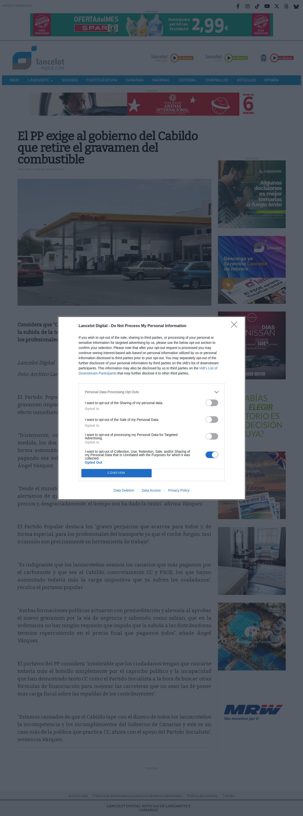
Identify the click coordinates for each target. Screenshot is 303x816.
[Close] (235, 326)
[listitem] (151, 392)
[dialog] (151, 408)
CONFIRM (116, 473)
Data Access (151, 490)
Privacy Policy (178, 490)
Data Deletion (124, 490)
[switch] (212, 402)
